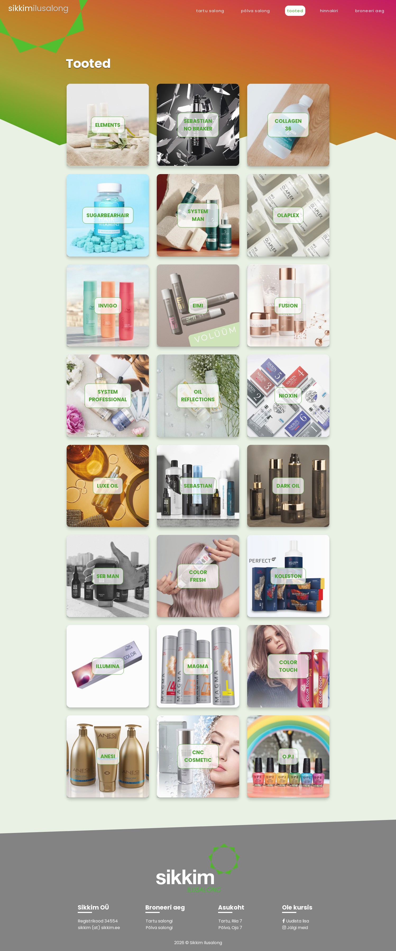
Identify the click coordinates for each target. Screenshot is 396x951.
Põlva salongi (159, 928)
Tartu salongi (159, 921)
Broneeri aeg (369, 10)
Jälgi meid (295, 928)
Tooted (295, 10)
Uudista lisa (295, 921)
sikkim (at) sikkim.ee (99, 928)
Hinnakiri (329, 10)
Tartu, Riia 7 (230, 921)
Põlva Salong (255, 10)
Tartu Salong (210, 10)
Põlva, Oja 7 (230, 928)
